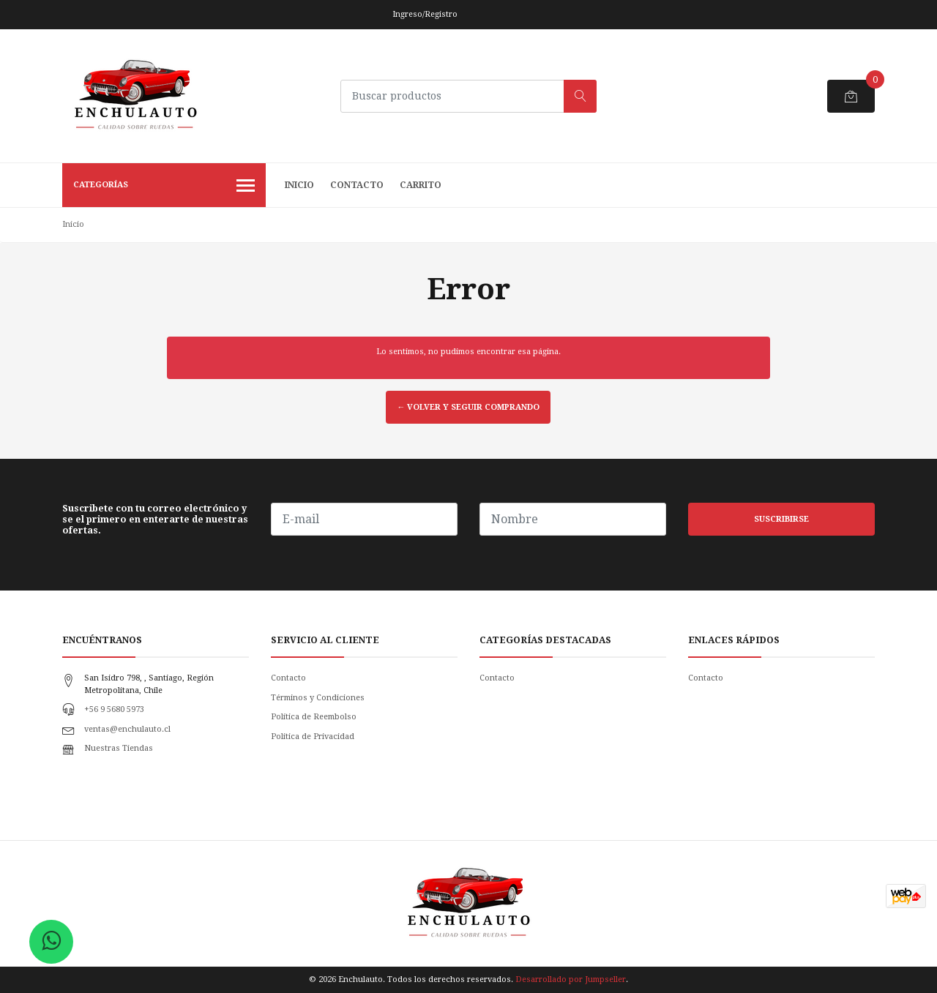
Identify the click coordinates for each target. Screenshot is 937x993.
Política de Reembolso (313, 717)
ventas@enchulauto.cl (127, 729)
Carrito (420, 185)
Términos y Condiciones (318, 697)
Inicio (299, 185)
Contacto (357, 185)
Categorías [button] (164, 186)
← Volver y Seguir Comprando (468, 407)
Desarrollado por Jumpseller (570, 979)
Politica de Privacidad (312, 736)
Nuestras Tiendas (118, 748)
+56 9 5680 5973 (114, 709)
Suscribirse (781, 519)
